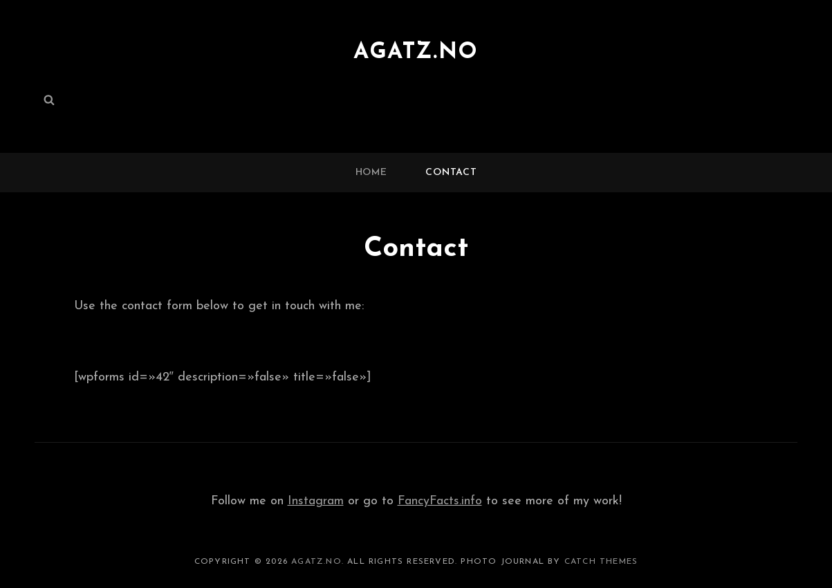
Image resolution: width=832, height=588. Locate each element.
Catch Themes (601, 562)
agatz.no (416, 53)
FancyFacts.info (440, 501)
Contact (451, 172)
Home (371, 172)
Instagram (316, 501)
